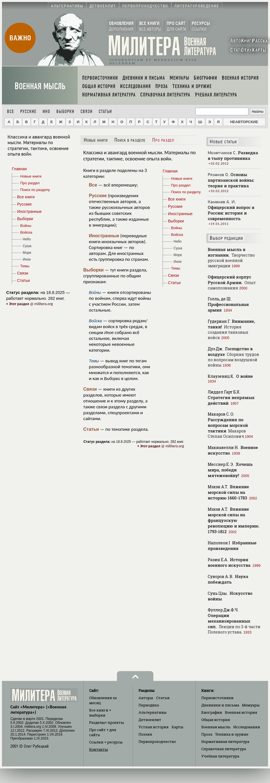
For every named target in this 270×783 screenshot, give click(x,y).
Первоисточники (217, 697)
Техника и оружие (231, 734)
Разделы (106, 722)
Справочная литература (223, 748)
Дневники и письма (220, 705)
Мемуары (251, 705)
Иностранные (104, 235)
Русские (28, 111)
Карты (177, 726)
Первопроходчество (157, 741)
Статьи (105, 111)
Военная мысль (40, 86)
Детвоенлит (150, 719)
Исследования (246, 726)
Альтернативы (153, 712)
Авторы (146, 697)
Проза (206, 734)
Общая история (215, 719)
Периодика (149, 705)
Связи (86, 111)
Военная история (241, 712)
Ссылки (106, 742)
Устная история (154, 726)
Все (10, 111)
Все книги (100, 713)
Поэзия (145, 734)
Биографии (211, 712)
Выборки (65, 111)
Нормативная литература (225, 741)
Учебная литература (220, 756)
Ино (46, 111)
